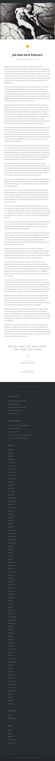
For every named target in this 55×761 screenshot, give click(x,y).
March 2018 (11, 671)
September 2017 (12, 691)
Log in (9, 733)
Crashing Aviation (16, 428)
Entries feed (11, 736)
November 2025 (12, 472)
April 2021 (10, 610)
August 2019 (11, 652)
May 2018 (10, 668)
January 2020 (11, 642)
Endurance (22, 346)
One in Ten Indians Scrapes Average (17, 407)
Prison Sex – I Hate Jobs (14, 435)
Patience (16, 349)
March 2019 (11, 655)
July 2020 (10, 626)
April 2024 (10, 523)
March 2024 (11, 527)
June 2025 (10, 482)
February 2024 (11, 530)
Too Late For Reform (13, 413)
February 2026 (11, 462)
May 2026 (10, 453)
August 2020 (11, 623)
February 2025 (11, 491)
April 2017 (10, 700)
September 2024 (12, 507)
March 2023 (11, 562)
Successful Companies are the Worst (17, 401)
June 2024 (10, 517)
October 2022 (11, 568)
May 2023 (10, 556)
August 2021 (11, 597)
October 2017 (11, 687)
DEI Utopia (15, 431)
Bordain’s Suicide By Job (24, 425)
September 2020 (12, 620)
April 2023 (10, 559)
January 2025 (11, 494)
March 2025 (11, 488)
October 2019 (11, 645)
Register (10, 730)
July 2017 (10, 694)
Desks (10, 346)
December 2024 (12, 498)
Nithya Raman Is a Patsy (14, 404)
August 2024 (11, 511)
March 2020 (11, 639)
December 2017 (12, 681)
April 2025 (10, 485)
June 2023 (10, 552)
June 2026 (10, 449)
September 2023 (12, 543)
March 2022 (11, 581)
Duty (15, 346)
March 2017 (11, 703)
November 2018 (12, 662)
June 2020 (10, 629)
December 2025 (12, 469)
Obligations (43, 346)
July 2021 (10, 600)
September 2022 (12, 572)
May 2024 (10, 520)
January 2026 (11, 465)
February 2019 (11, 658)
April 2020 (10, 636)
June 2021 (10, 604)
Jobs (27, 51)
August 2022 (11, 575)
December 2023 (12, 536)
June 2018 (10, 665)
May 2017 (10, 697)
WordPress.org (12, 743)
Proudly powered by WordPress (19, 757)
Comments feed (12, 739)
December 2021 (12, 591)
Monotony (34, 346)
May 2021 (10, 607)
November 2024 (12, 501)
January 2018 (11, 678)
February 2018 (11, 674)
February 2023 (11, 565)
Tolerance (38, 349)
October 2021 (11, 594)
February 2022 (11, 584)
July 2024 (10, 514)
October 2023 (11, 539)
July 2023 (10, 549)
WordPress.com (39, 757)
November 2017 (12, 684)
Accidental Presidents (22, 438)
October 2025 (11, 475)
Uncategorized (11, 718)
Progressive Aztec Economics (15, 410)
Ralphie (24, 59)
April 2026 (10, 456)
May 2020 (10, 633)
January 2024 (11, 533)
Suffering (30, 349)
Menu (50, 2)
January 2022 (11, 588)
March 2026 (11, 459)
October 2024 (11, 504)
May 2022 (10, 578)
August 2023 (11, 546)
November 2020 (12, 617)
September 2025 (12, 478)
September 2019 (12, 649)
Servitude (23, 349)
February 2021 (11, 613)
